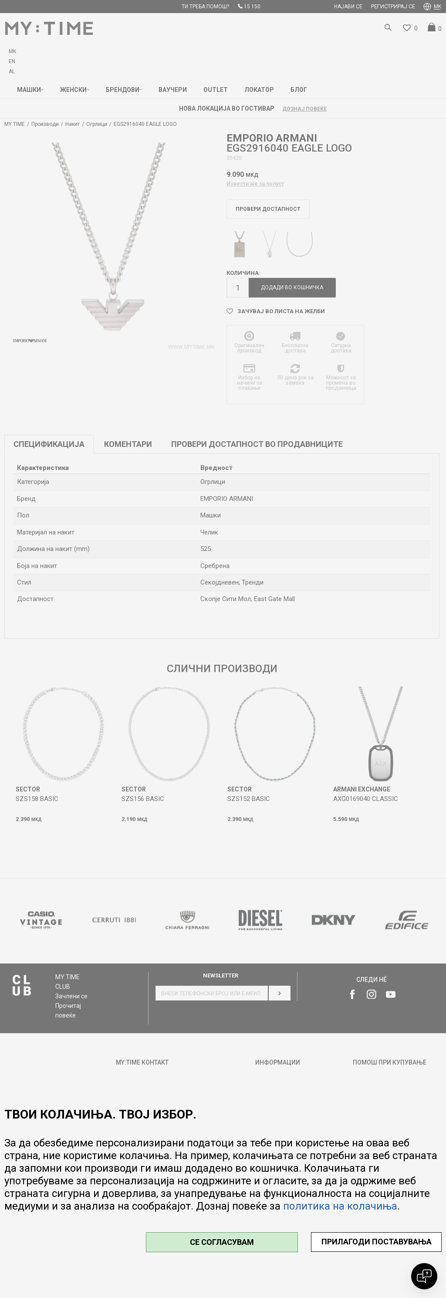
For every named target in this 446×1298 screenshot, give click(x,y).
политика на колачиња (340, 1206)
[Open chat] (424, 1276)
